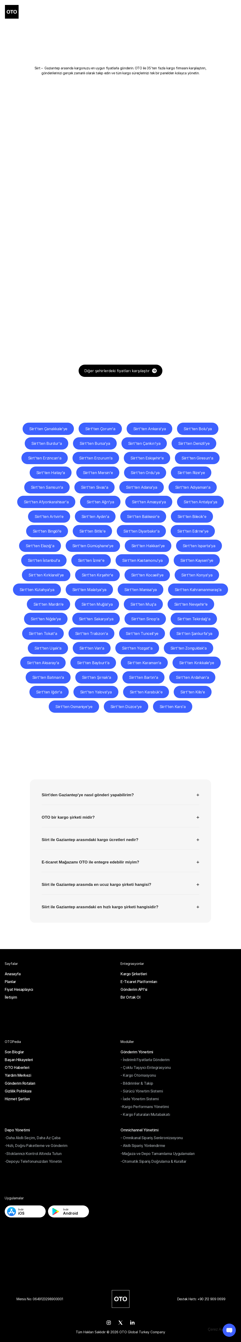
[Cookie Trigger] (220, 1329)
